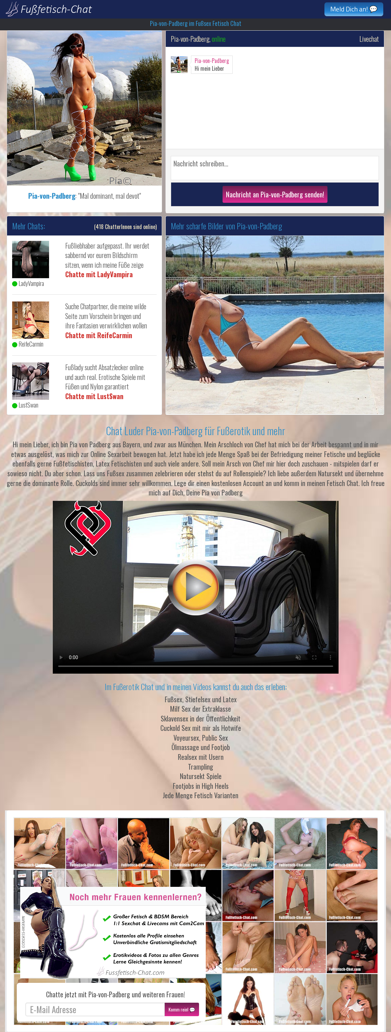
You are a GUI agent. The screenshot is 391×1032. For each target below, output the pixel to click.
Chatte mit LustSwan (94, 396)
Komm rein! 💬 (181, 1009)
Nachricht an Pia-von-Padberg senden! (275, 194)
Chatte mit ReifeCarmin (98, 335)
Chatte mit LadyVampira (99, 274)
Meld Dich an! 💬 (354, 9)
